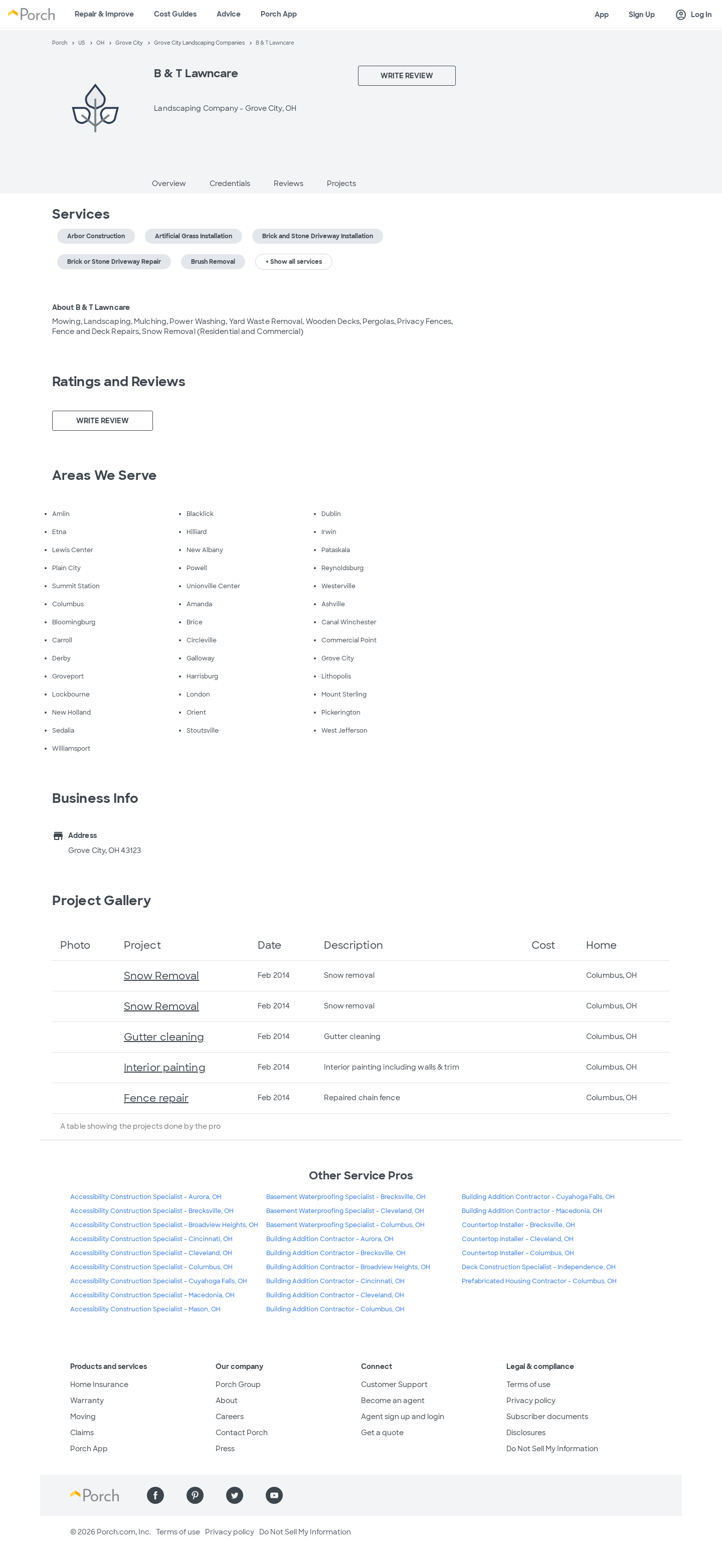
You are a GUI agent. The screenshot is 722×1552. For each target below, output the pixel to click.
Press (225, 1448)
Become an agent (393, 1400)
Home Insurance (99, 1384)
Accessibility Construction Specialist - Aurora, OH (146, 1197)
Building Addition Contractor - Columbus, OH (335, 1309)
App (602, 14)
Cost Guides (175, 14)
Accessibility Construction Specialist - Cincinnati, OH (151, 1239)
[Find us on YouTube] (274, 1495)
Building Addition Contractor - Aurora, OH (330, 1239)
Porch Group (238, 1384)
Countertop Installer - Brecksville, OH (518, 1225)
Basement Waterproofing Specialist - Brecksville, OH (346, 1197)
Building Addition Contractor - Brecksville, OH (336, 1253)
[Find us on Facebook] (155, 1495)
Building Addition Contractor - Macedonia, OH (532, 1211)
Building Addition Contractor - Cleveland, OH (335, 1295)
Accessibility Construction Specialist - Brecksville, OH (152, 1211)
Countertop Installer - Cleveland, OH (518, 1239)
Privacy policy (531, 1400)
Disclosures (526, 1432)
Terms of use (528, 1384)
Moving (83, 1416)
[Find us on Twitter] (234, 1495)
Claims (82, 1432)
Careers (230, 1416)
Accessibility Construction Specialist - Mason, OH (145, 1309)
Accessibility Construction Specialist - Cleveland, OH (151, 1253)
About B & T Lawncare (91, 307)
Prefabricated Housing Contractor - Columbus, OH (539, 1281)
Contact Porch (242, 1432)
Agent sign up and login (402, 1416)
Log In (693, 15)
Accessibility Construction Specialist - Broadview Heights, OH (164, 1225)
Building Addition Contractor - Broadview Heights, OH (348, 1267)
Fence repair (156, 1098)
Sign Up (642, 14)
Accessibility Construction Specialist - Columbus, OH (151, 1267)
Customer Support (394, 1384)
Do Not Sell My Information (552, 1448)
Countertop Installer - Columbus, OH (518, 1253)
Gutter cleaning (164, 1037)
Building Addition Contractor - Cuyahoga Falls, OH (538, 1197)
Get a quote (382, 1432)
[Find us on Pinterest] (195, 1495)
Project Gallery (101, 900)
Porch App (279, 14)
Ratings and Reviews (119, 381)
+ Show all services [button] (294, 262)
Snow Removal (161, 975)
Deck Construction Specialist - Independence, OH (539, 1267)
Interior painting (165, 1067)
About (227, 1400)
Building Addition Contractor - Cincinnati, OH (335, 1281)
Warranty (87, 1400)
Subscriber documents (547, 1416)
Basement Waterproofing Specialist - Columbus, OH (345, 1225)
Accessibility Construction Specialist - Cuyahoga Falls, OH (158, 1281)
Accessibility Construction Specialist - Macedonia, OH (152, 1295)
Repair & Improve (104, 14)
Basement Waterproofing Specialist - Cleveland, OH (345, 1211)
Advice (229, 14)
